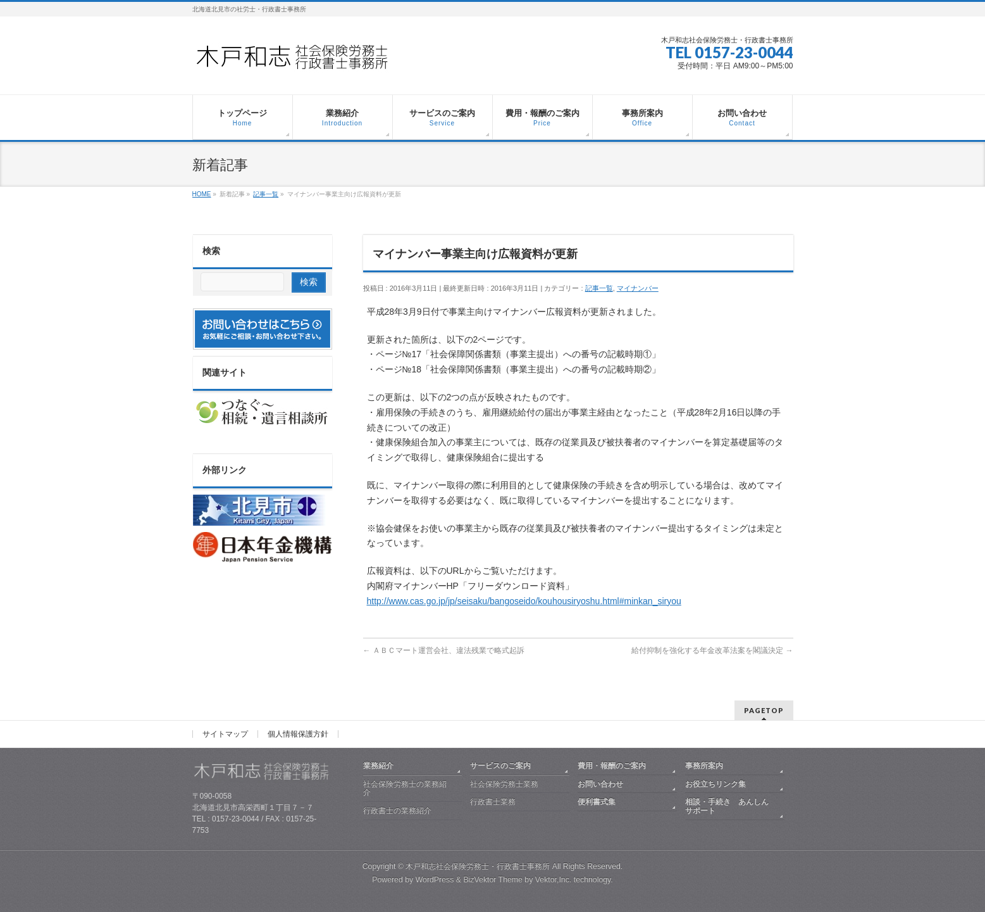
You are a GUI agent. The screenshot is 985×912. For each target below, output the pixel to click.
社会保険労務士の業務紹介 (405, 788)
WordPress (435, 879)
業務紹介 (378, 765)
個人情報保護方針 (298, 734)
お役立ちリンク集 (715, 784)
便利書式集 (597, 801)
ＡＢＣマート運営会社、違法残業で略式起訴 (443, 650)
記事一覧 (599, 288)
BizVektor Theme (493, 879)
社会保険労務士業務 (504, 784)
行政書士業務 (493, 801)
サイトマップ (225, 734)
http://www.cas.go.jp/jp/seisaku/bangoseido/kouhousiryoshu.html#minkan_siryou (524, 601)
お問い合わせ (600, 784)
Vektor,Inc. (553, 879)
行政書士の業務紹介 (397, 810)
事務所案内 (704, 765)
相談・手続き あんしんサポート (727, 806)
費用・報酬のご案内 (612, 765)
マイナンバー (638, 288)
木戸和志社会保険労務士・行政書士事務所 (478, 866)
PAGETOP (764, 710)
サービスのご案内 (500, 765)
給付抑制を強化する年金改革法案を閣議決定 (712, 650)
